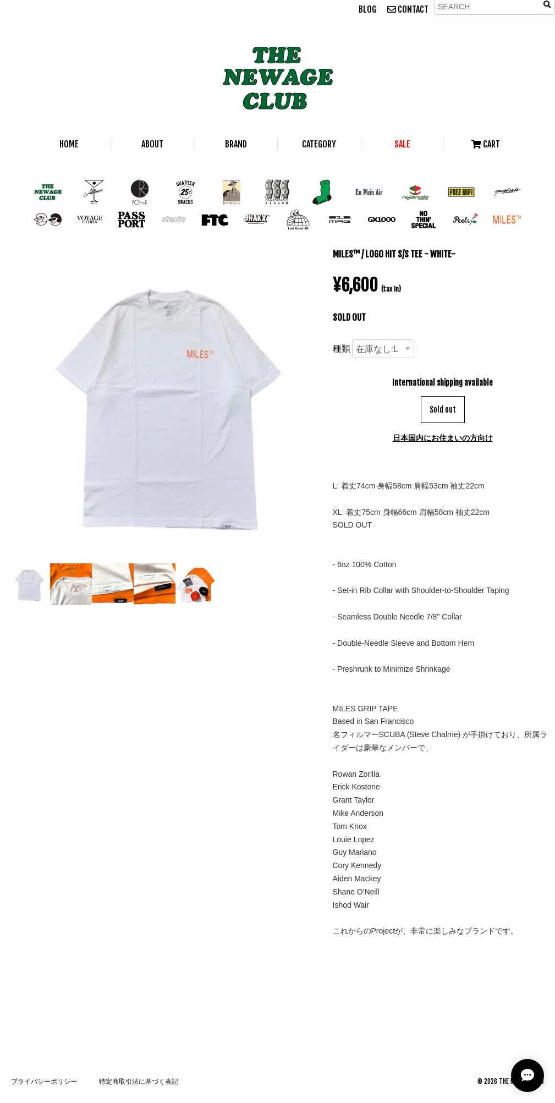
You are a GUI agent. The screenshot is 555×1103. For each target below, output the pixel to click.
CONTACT (407, 9)
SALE (402, 144)
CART (485, 144)
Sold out (443, 409)
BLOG (367, 9)
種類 (341, 348)
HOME (69, 144)
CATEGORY (319, 144)
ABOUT (152, 144)
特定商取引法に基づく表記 (138, 1081)
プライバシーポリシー (44, 1081)
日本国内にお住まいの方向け (443, 437)
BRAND (236, 144)
